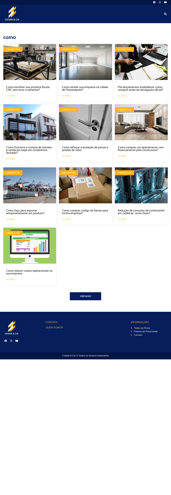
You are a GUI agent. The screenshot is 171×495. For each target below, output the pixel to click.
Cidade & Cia (13, 49)
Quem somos (54, 327)
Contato (51, 322)
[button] (165, 14)
